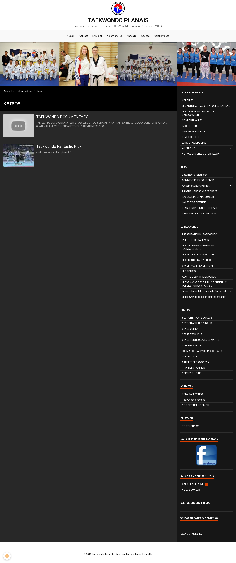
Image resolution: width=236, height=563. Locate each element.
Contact (83, 36)
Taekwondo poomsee (193, 400)
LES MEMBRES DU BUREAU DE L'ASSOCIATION (198, 114)
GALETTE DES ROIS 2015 (195, 362)
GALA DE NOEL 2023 (195, 484)
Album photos (114, 36)
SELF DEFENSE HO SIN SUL (196, 405)
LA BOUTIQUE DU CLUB (194, 143)
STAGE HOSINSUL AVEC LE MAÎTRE (200, 340)
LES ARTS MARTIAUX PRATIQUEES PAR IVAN (206, 106)
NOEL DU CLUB (190, 357)
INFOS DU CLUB (190, 126)
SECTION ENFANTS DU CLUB (197, 318)
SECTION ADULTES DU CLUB (197, 323)
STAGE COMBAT (191, 329)
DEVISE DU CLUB (191, 137)
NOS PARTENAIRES (192, 120)
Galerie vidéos (162, 36)
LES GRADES (189, 271)
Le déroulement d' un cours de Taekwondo (204, 291)
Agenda (146, 36)
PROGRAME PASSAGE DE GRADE (199, 191)
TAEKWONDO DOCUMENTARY (63, 117)
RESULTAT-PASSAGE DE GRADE (199, 214)
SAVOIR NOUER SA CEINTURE (197, 266)
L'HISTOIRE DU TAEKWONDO (197, 240)
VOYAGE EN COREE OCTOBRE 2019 (201, 154)
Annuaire (132, 36)
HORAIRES (187, 100)
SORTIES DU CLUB (191, 373)
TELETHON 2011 (191, 426)
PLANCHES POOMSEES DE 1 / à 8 (199, 208)
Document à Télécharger (195, 175)
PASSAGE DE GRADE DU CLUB (198, 197)
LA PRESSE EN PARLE (193, 132)
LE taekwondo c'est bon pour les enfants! (204, 297)
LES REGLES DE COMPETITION (198, 255)
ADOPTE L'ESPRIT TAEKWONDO (199, 277)
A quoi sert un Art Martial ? (196, 186)
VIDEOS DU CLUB (191, 490)
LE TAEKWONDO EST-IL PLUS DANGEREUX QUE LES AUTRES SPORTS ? (204, 284)
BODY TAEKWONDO (192, 394)
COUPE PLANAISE (191, 346)
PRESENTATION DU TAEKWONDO (199, 234)
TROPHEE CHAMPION (193, 368)
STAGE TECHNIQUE (192, 334)
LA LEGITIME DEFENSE (194, 202)
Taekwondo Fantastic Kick (60, 147)
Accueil (70, 36)
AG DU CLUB (188, 148)
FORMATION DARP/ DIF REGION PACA (202, 351)
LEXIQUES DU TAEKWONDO (196, 260)
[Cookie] (7, 556)
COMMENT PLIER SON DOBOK (198, 180)
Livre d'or (97, 36)
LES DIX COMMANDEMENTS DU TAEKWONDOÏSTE (198, 248)
